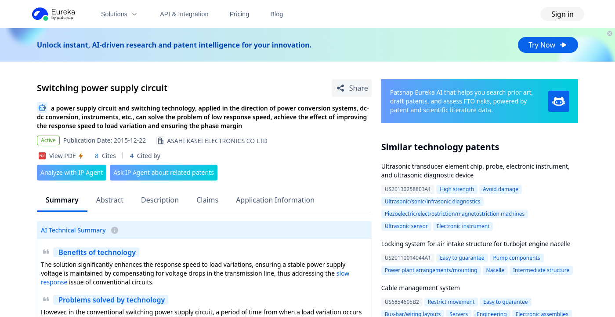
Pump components (516, 258)
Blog (277, 14)
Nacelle (495, 270)
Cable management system (420, 288)
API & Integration (184, 14)
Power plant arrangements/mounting (431, 270)
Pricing (240, 14)
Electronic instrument (463, 226)
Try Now (548, 45)
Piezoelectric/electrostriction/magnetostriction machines (455, 213)
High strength (457, 189)
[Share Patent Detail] (352, 88)
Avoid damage (500, 189)
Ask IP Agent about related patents (163, 172)
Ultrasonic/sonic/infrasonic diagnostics (433, 201)
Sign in (562, 14)
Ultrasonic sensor (406, 226)
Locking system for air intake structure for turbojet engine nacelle (476, 244)
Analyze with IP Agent (71, 172)
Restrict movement (451, 302)
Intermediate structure (541, 270)
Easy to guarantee (462, 258)
